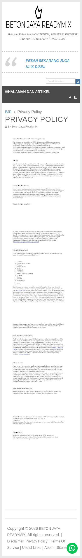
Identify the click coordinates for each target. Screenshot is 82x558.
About (49, 547)
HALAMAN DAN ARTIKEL (27, 92)
